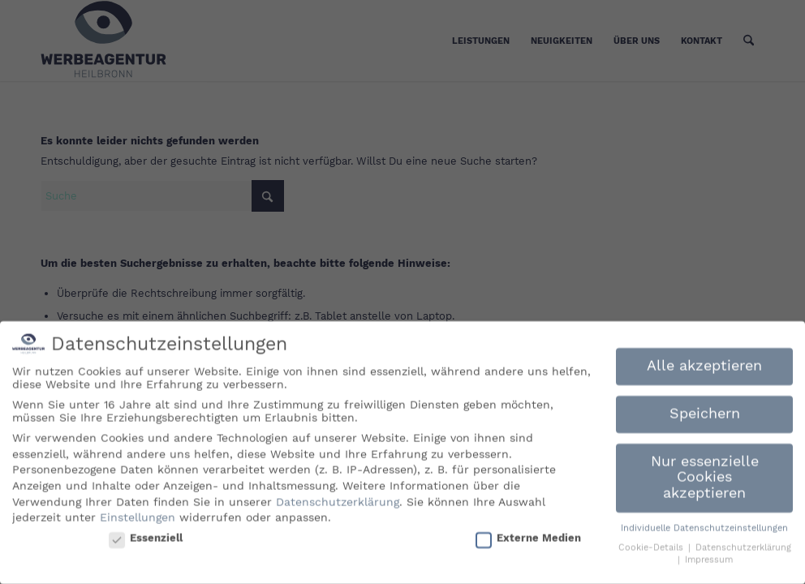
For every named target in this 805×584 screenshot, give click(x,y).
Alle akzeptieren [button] (704, 362)
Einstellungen (137, 513)
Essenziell (146, 533)
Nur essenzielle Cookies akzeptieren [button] (705, 472)
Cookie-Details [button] (652, 544)
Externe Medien (528, 533)
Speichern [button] (704, 410)
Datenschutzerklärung (337, 497)
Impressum (709, 556)
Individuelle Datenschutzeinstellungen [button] (704, 524)
